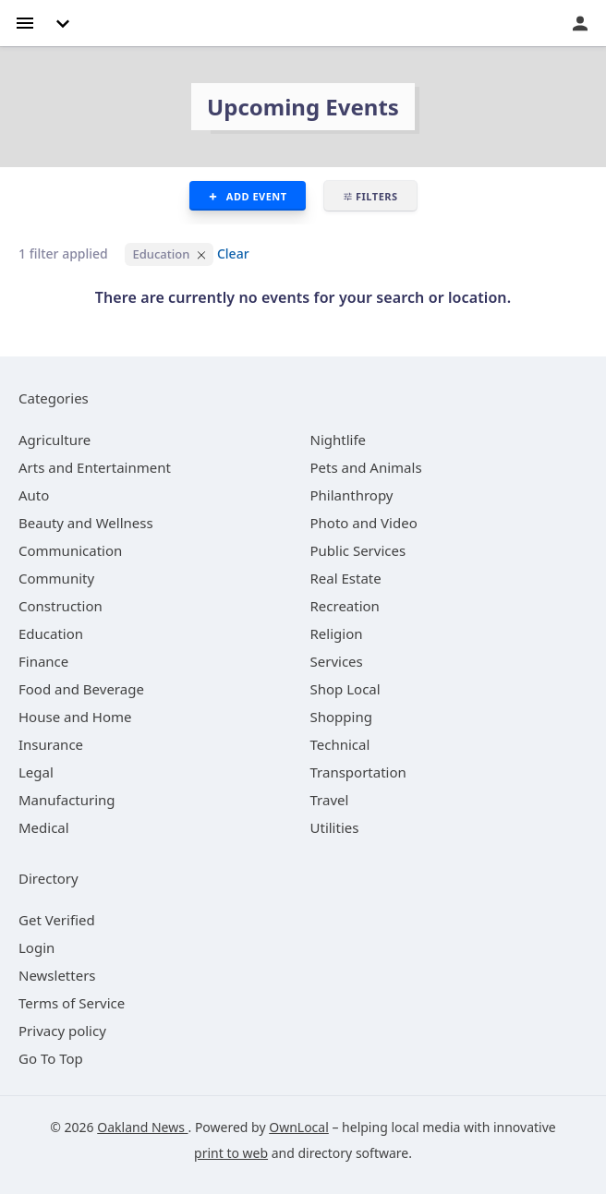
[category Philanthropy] (352, 495)
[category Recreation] (345, 606)
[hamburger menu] (25, 21)
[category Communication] (70, 550)
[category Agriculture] (54, 439)
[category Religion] (336, 633)
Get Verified (56, 920)
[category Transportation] (358, 772)
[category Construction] (60, 606)
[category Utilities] (334, 827)
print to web (231, 1153)
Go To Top (50, 1058)
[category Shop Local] (345, 689)
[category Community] (56, 578)
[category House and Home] (75, 716)
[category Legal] (36, 772)
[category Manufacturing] (66, 799)
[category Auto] (33, 495)
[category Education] (50, 633)
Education (160, 254)
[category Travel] (329, 799)
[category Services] (336, 661)
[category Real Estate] (346, 578)
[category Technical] (340, 744)
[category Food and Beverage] (81, 689)
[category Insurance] (50, 744)
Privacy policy (62, 1030)
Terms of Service (71, 1003)
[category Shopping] (341, 716)
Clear (233, 253)
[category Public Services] (358, 550)
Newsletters (57, 975)
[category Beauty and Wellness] (85, 522)
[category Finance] (43, 661)
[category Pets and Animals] (366, 467)
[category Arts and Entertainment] (94, 467)
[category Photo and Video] (364, 522)
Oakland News (142, 1127)
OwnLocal (299, 1127)
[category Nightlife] (338, 439)
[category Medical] (43, 827)
